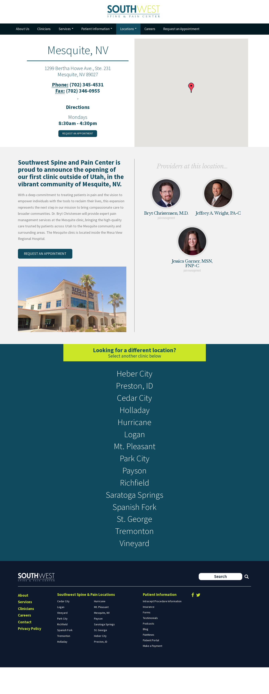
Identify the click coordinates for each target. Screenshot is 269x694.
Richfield (134, 500)
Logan (134, 445)
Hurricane (134, 431)
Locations (128, 31)
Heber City (134, 376)
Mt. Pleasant (134, 459)
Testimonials (150, 644)
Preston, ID (134, 390)
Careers (149, 31)
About (23, 621)
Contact (24, 648)
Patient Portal (151, 667)
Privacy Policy (29, 655)
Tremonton (134, 555)
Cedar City (134, 404)
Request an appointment (77, 135)
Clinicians (44, 31)
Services (66, 31)
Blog (145, 655)
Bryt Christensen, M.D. (166, 215)
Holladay (134, 418)
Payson (134, 486)
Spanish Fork (134, 527)
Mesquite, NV (102, 639)
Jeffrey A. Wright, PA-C (218, 215)
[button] (191, 90)
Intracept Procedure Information (162, 627)
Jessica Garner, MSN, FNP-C (192, 265)
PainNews (148, 661)
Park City (134, 472)
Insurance (148, 633)
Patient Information (96, 31)
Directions (78, 109)
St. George (134, 541)
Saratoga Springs (134, 514)
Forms (146, 639)
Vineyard (135, 569)
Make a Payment (152, 672)
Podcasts (148, 650)
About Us (22, 31)
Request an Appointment (181, 31)
